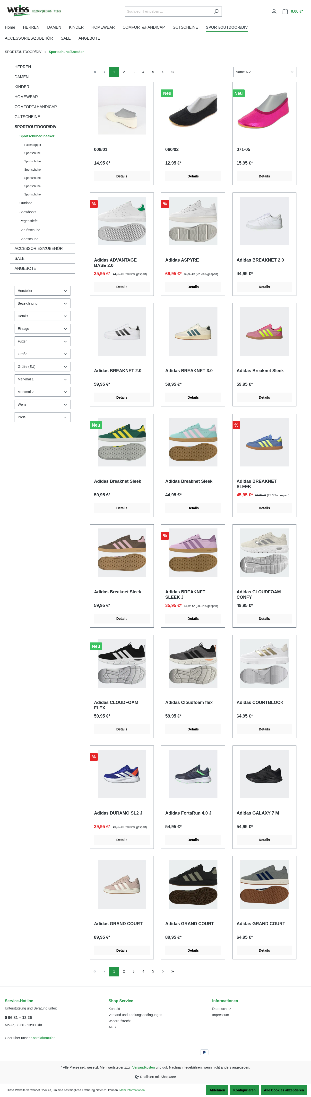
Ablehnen (217, 1090)
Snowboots (27, 212)
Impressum (220, 1015)
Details (42, 316)
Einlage (42, 329)
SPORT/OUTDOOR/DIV (35, 127)
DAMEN (22, 77)
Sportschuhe (32, 153)
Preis (42, 417)
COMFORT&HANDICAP (36, 107)
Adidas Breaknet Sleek (260, 370)
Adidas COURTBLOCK (260, 702)
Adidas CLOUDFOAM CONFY (259, 594)
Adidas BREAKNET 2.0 (260, 260)
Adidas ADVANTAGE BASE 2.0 (115, 263)
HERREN (23, 67)
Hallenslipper (32, 145)
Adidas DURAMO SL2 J (118, 813)
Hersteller (42, 291)
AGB (112, 1027)
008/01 (100, 149)
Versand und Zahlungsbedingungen (135, 1015)
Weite (42, 405)
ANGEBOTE (25, 268)
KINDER (22, 87)
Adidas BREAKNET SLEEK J (185, 594)
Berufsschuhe (29, 230)
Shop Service (121, 1001)
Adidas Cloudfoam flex (189, 702)
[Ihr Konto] (274, 11)
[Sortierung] (264, 72)
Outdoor (25, 203)
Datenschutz (221, 1009)
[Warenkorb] (293, 11)
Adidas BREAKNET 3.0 (189, 370)
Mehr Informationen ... (133, 1090)
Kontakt (114, 1009)
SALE (20, 258)
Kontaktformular (42, 1038)
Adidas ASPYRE (182, 260)
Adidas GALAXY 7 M (258, 813)
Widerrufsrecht (120, 1021)
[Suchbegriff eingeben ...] (168, 12)
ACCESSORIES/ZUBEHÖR (39, 248)
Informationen (225, 1001)
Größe (42, 354)
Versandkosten (143, 1067)
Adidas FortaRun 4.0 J (188, 813)
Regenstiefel (28, 221)
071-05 (243, 149)
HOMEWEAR (26, 97)
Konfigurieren (244, 1090)
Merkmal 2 (42, 392)
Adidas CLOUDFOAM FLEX (116, 705)
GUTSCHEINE (27, 117)
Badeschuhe (28, 239)
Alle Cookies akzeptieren (284, 1090)
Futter (42, 341)
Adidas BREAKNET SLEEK (257, 484)
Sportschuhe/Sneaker (36, 136)
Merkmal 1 (42, 379)
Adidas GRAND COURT (118, 923)
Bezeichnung (42, 303)
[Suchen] (216, 12)
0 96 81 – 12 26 (18, 1018)
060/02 (172, 149)
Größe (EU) (42, 367)
